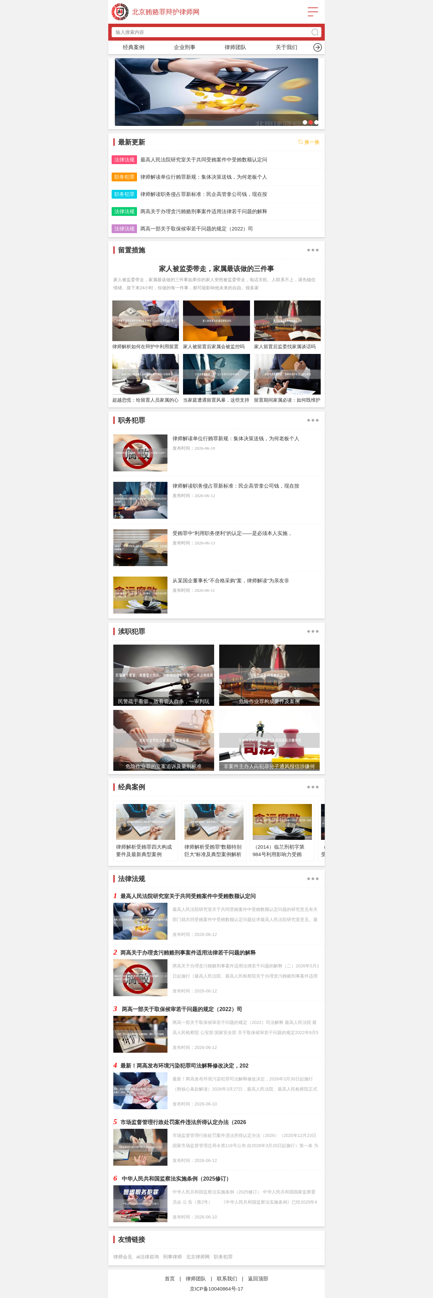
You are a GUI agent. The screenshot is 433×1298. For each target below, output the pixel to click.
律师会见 (122, 1256)
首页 (133, 47)
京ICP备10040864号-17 (216, 1289)
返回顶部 (258, 1278)
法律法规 (124, 159)
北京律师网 (198, 1256)
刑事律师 (172, 1256)
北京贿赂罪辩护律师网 (166, 12)
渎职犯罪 (286, 47)
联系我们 (227, 1278)
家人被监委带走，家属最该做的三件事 (216, 268)
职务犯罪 (185, 47)
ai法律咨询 (147, 1256)
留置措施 (235, 47)
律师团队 (196, 1278)
